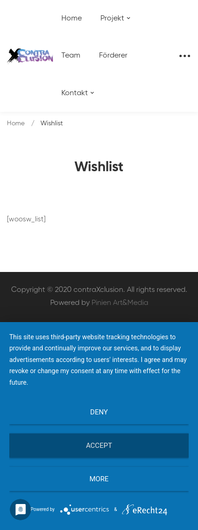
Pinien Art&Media (120, 303)
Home (16, 123)
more (98, 479)
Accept (99, 445)
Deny (99, 412)
